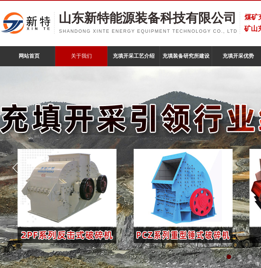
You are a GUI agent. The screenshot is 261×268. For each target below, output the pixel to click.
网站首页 (29, 56)
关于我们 (81, 56)
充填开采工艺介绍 (134, 56)
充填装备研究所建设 (185, 56)
